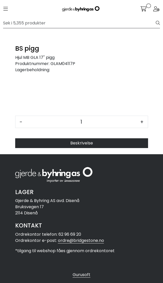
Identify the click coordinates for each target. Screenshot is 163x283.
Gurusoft (81, 275)
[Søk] (79, 23)
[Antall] (81, 122)
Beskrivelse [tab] (81, 143)
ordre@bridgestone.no (81, 240)
